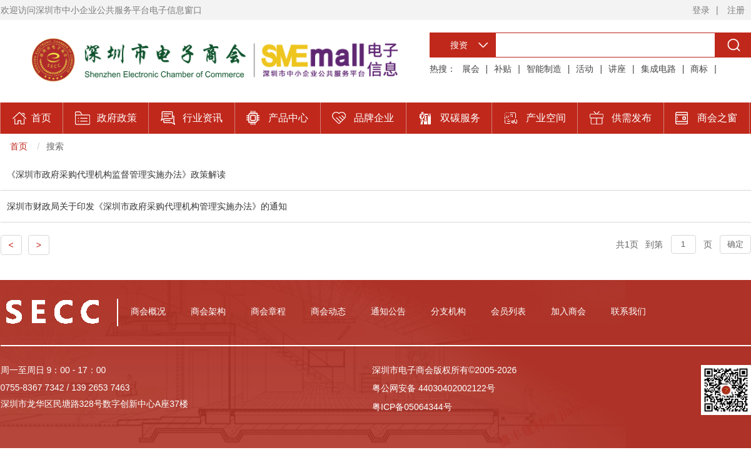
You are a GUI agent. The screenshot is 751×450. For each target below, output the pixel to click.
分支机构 (448, 311)
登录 (701, 10)
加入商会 (568, 311)
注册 (736, 10)
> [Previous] (38, 245)
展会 (471, 69)
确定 (735, 244)
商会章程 (268, 311)
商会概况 (148, 311)
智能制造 (544, 69)
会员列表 (508, 311)
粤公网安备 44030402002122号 (433, 388)
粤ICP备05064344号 (412, 407)
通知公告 (388, 311)
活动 (584, 69)
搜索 (55, 146)
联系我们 (628, 311)
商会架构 (208, 311)
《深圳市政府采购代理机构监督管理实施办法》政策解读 (116, 174)
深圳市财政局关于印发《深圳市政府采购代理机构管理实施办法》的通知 (147, 206)
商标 (699, 69)
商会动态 (328, 311)
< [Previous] (11, 245)
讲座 (617, 69)
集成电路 (658, 69)
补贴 (503, 69)
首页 (19, 146)
